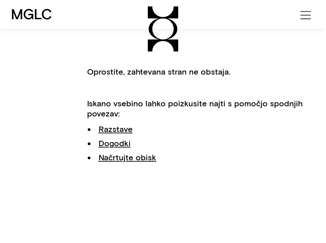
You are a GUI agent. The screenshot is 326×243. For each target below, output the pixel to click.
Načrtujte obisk (127, 157)
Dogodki (115, 143)
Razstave (116, 129)
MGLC (31, 14)
